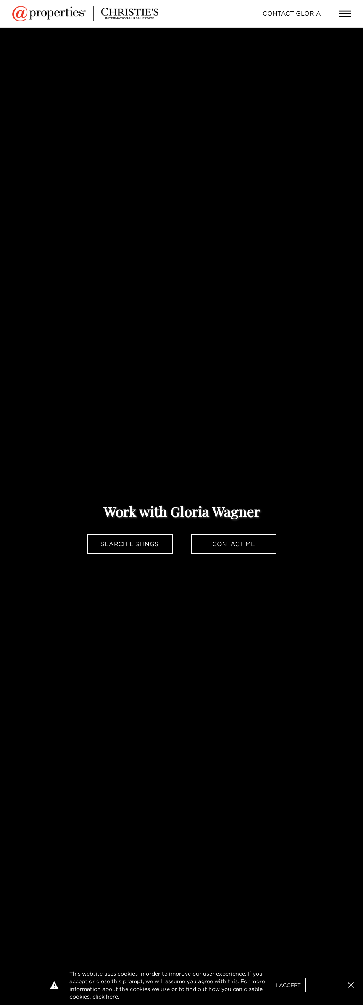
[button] (351, 985)
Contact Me (233, 544)
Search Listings (129, 544)
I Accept (288, 985)
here (112, 997)
